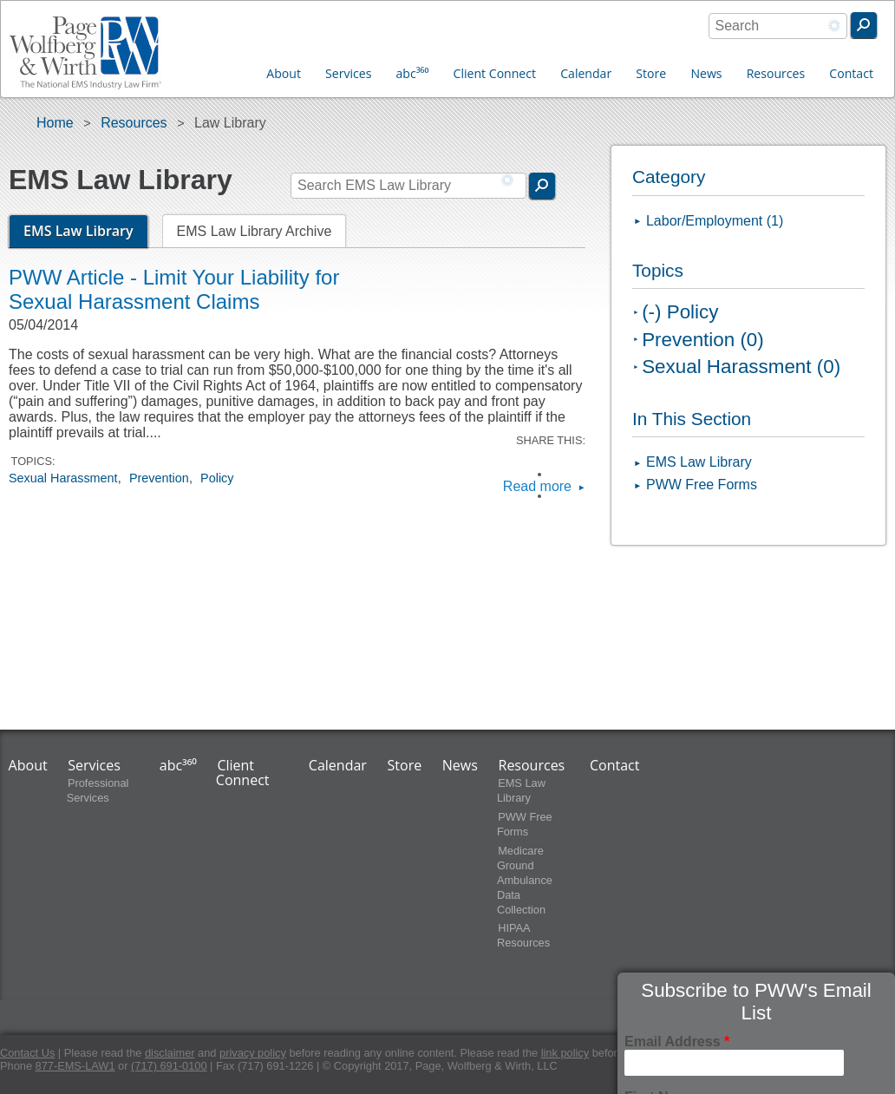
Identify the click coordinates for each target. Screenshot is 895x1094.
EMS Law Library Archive (254, 231)
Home (55, 122)
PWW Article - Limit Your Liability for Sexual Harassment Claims (174, 289)
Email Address (676, 1041)
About (283, 73)
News (706, 73)
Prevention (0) (703, 339)
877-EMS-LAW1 (75, 1065)
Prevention (159, 478)
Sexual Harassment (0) (741, 366)
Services (348, 73)
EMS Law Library (85, 230)
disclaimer (170, 1052)
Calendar (585, 73)
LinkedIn (561, 495)
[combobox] (778, 26)
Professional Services (98, 790)
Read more (537, 487)
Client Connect (495, 73)
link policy (565, 1052)
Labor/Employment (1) (714, 220)
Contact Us (27, 1052)
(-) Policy (680, 312)
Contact (851, 73)
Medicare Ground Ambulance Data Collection (524, 880)
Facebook (561, 474)
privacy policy (252, 1052)
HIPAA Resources (523, 936)
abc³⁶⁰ (412, 73)
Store (651, 73)
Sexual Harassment (63, 478)
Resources (776, 73)
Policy (216, 478)
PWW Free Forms (701, 484)
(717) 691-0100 (169, 1065)
